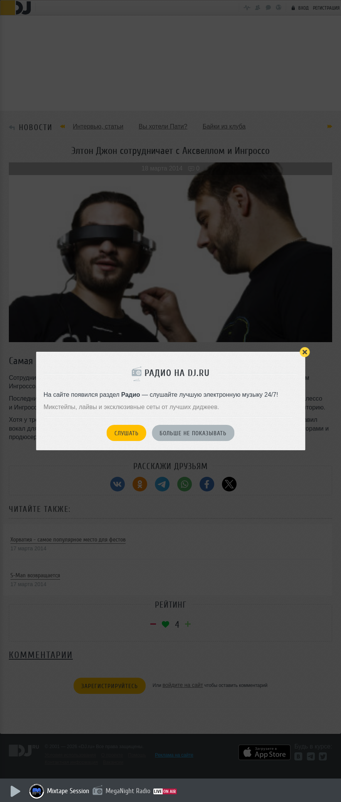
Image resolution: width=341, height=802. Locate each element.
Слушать (126, 433)
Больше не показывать (193, 433)
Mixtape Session (68, 791)
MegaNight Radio (128, 791)
